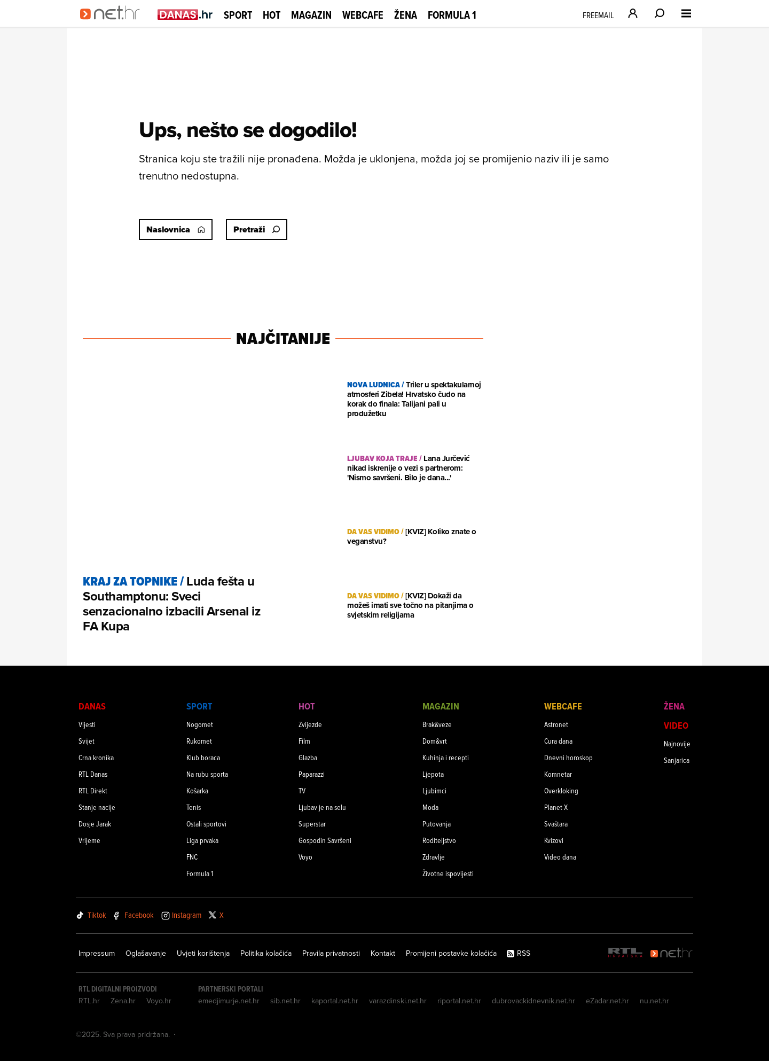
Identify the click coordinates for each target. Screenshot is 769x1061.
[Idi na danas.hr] (185, 14)
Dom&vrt (434, 741)
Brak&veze (437, 724)
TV (302, 790)
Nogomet (199, 724)
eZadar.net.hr (607, 1000)
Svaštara (556, 823)
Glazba (308, 757)
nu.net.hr (654, 1000)
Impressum (97, 953)
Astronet (556, 724)
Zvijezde (310, 724)
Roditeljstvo (439, 840)
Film (304, 741)
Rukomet (199, 741)
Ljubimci (434, 790)
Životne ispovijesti (448, 873)
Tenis (193, 807)
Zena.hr (123, 1000)
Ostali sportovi (206, 823)
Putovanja (436, 823)
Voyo (305, 857)
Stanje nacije (97, 807)
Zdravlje (433, 857)
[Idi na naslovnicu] (113, 24)
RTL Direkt (93, 790)
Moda (430, 807)
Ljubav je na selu (322, 807)
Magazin (311, 14)
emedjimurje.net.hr (229, 1000)
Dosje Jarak (95, 823)
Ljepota (433, 774)
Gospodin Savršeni (325, 840)
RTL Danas (93, 774)
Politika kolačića (266, 953)
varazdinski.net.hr (398, 1000)
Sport (238, 14)
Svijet (87, 741)
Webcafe (362, 14)
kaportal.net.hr (334, 1000)
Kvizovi (553, 840)
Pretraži (256, 229)
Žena (405, 14)
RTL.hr (89, 1000)
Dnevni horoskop (568, 757)
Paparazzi (312, 774)
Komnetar (558, 774)
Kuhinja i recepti (445, 757)
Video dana (560, 857)
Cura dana (558, 741)
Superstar (312, 823)
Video (676, 725)
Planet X (556, 807)
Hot (271, 14)
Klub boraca (203, 757)
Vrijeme (89, 840)
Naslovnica (175, 229)
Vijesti (87, 724)
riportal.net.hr (459, 1000)
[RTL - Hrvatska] (625, 953)
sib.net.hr (285, 1000)
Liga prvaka (202, 840)
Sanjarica (676, 760)
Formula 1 (452, 14)
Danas (92, 706)
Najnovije (677, 743)
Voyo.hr (158, 1000)
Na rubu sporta (207, 774)
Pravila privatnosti (331, 953)
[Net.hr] (671, 953)
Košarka (197, 790)
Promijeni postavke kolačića (451, 953)
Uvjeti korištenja (203, 953)
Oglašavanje (145, 953)
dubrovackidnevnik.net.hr (533, 1000)
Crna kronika (96, 757)
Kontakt (383, 953)
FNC (192, 857)
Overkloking (561, 790)
